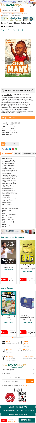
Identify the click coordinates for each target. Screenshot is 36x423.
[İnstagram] (21, 390)
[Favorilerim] (30, 5)
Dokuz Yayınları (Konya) (12, 30)
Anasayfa (4, 13)
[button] (3, 58)
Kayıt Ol (30, 381)
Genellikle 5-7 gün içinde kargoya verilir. (17, 90)
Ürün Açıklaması (6, 154)
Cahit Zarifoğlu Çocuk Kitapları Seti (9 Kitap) (27, 317)
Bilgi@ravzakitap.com (29, 358)
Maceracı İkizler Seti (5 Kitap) (8, 317)
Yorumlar (17, 154)
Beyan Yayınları (27, 322)
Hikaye (25, 13)
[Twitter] (18, 390)
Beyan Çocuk (8, 322)
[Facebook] (14, 390)
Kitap (10, 13)
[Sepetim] (34, 5)
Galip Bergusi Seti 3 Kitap (27, 266)
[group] (18, 57)
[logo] (11, 6)
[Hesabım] (26, 5)
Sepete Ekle (27, 420)
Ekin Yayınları (27, 271)
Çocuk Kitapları (17, 13)
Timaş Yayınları (8, 270)
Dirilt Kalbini (8, 265)
